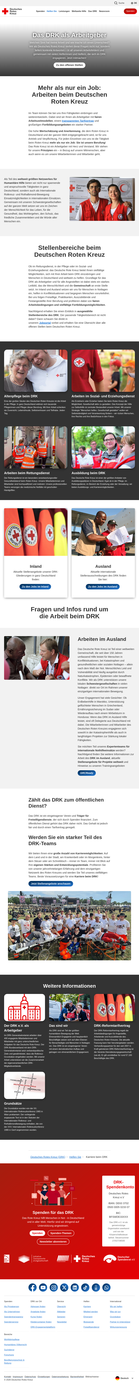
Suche (119, 3)
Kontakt (7, 1377)
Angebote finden (38, 1312)
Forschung (9, 1355)
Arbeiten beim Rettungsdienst (27, 473)
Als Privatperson (11, 1306)
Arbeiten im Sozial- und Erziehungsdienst (103, 396)
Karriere (87, 1306)
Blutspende (88, 1322)
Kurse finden (36, 1317)
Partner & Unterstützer (120, 1322)
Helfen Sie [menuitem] (52, 11)
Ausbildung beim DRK (88, 473)
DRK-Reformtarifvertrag (112, 1026)
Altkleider (61, 1312)
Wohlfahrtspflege (11, 1339)
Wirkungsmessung (118, 1327)
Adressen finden (38, 1306)
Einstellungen (44, 1377)
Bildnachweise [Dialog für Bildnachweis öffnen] (92, 1377)
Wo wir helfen (116, 1306)
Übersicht (61, 1306)
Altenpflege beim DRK (21, 396)
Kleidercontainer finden (41, 1322)
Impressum (18, 1377)
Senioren (61, 1317)
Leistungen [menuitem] (64, 11)
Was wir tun (115, 1312)
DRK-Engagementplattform (43, 1327)
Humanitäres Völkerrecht (15, 1345)
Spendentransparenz (13, 1317)
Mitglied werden (90, 1312)
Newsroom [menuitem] (104, 11)
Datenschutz (30, 1377)
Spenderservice (11, 1322)
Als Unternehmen (12, 1312)
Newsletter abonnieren (53, 1241)
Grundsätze (13, 1104)
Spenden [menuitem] (40, 11)
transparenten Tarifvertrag (78, 120)
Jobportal (45, 322)
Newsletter (62, 1322)
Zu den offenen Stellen (69, 65)
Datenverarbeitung (60, 1377)
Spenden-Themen (61, 1233)
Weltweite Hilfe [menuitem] (79, 11)
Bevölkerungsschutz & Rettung (14, 1361)
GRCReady (87, 773)
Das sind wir (58, 1026)
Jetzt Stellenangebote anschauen (51, 884)
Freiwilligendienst (91, 1327)
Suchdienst (9, 1350)
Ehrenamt (87, 1317)
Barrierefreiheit (77, 1377)
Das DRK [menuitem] (92, 11)
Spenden (130, 11)
